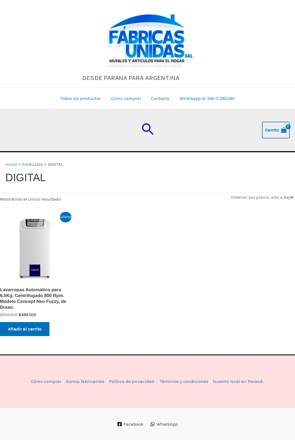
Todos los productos (82, 98)
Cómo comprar (46, 381)
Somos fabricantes (85, 381)
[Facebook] (130, 424)
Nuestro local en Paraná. (238, 381)
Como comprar (126, 98)
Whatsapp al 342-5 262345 (205, 98)
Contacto (160, 98)
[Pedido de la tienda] (261, 197)
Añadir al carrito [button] (24, 329)
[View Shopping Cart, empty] (276, 130)
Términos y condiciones (184, 381)
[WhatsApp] (164, 424)
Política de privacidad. (132, 381)
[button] (147, 130)
